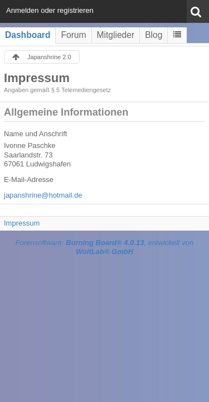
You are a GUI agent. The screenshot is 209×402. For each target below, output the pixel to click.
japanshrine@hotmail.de (43, 195)
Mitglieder (116, 35)
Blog (153, 35)
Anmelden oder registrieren (50, 10)
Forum (73, 35)
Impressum (22, 223)
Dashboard (27, 35)
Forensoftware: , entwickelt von (105, 247)
